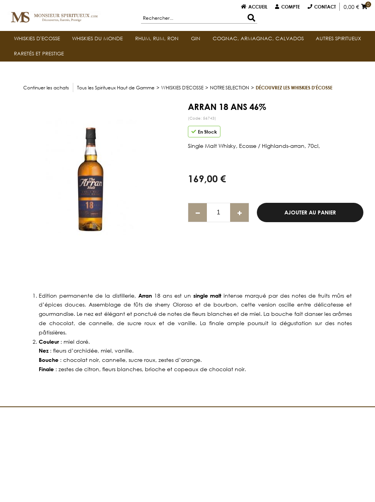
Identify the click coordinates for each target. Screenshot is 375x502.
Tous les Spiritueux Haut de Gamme (116, 87)
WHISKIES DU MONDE (97, 38)
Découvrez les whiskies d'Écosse (294, 87)
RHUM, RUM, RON (157, 38)
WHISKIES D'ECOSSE (37, 38)
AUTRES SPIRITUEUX (338, 38)
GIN (195, 38)
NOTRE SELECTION (229, 87)
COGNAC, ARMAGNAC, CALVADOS (258, 38)
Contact (325, 6)
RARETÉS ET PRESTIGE (39, 53)
